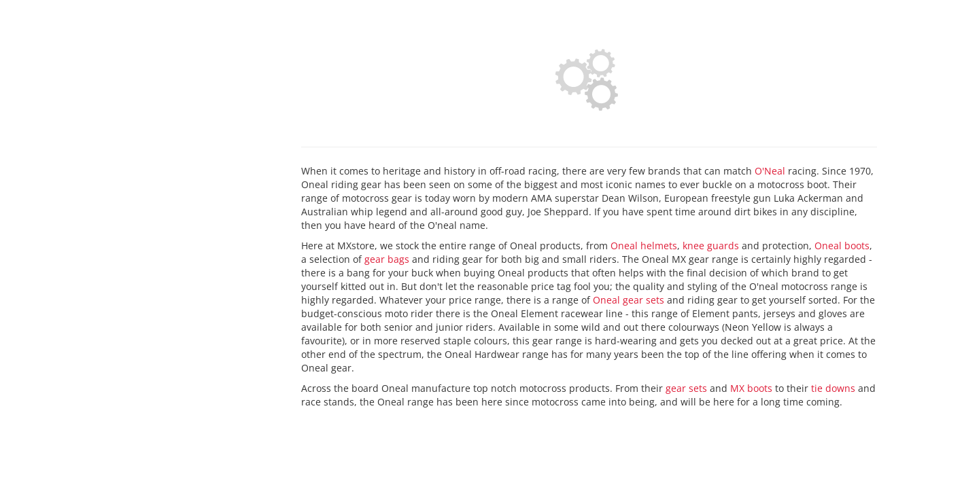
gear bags (386, 259)
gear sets (686, 388)
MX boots (751, 388)
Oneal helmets (644, 245)
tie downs (833, 388)
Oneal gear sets (628, 299)
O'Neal (770, 170)
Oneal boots (842, 245)
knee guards (711, 245)
